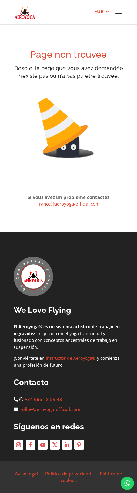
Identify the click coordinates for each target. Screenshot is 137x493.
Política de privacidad (68, 474)
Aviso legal (26, 474)
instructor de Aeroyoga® (71, 358)
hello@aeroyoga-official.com (49, 409)
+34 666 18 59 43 (43, 399)
